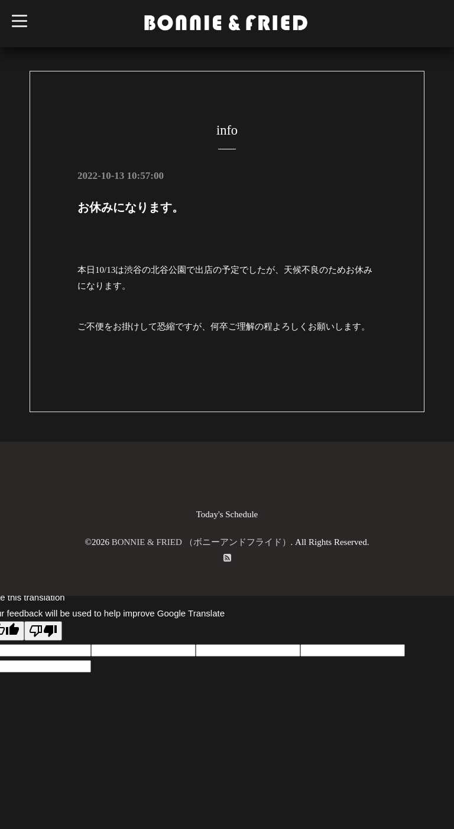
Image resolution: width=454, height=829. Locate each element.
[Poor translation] (43, 631)
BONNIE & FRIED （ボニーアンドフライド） (201, 542)
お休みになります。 (130, 207)
